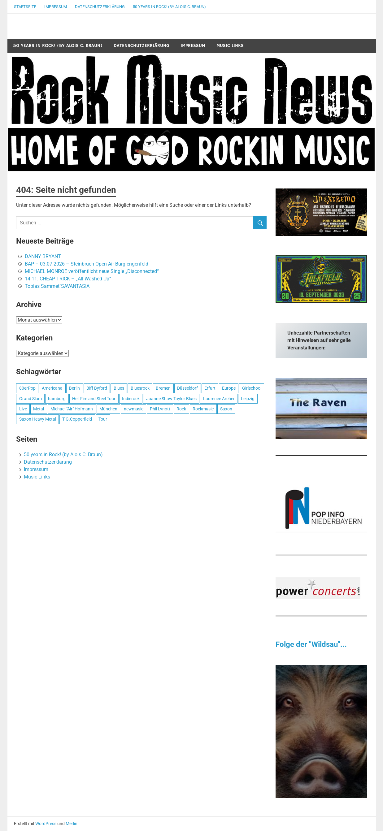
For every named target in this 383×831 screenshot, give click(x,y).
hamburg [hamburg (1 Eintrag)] (57, 398)
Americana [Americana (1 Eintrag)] (52, 388)
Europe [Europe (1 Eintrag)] (229, 388)
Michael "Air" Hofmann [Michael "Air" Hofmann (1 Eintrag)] (71, 408)
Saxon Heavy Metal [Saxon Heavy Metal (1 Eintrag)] (37, 419)
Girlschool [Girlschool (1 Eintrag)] (251, 388)
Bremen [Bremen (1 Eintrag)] (163, 388)
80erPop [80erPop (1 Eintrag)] (27, 388)
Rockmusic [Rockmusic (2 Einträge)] (203, 408)
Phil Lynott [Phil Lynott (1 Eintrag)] (160, 408)
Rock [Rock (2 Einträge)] (181, 408)
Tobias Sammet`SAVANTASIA (57, 286)
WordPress (45, 823)
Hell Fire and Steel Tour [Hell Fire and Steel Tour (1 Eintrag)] (93, 398)
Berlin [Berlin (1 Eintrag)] (74, 388)
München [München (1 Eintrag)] (108, 408)
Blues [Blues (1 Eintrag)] (119, 388)
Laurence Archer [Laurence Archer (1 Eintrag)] (219, 398)
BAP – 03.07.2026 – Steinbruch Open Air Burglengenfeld (86, 264)
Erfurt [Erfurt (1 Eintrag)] (209, 388)
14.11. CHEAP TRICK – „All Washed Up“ (68, 279)
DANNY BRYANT (43, 256)
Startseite (25, 6)
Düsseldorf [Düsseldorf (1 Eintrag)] (187, 388)
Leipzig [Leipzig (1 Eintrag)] (248, 398)
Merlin (71, 823)
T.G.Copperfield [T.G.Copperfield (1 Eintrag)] (77, 419)
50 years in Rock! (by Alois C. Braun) (169, 6)
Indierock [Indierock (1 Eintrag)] (131, 398)
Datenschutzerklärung (100, 6)
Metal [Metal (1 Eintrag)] (38, 408)
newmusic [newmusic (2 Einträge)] (133, 408)
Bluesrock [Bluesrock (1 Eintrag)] (140, 388)
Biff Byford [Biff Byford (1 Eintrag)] (96, 388)
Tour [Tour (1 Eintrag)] (102, 419)
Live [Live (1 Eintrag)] (23, 408)
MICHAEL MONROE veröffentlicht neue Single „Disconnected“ (92, 271)
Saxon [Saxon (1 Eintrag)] (226, 408)
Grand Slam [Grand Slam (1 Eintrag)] (30, 398)
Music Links (230, 46)
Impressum (55, 6)
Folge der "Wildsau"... (311, 644)
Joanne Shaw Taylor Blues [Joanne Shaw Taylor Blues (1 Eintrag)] (171, 398)
